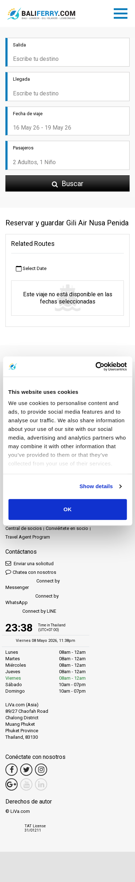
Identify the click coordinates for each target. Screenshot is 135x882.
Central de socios (23, 528)
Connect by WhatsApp (32, 599)
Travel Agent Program (27, 537)
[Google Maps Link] (11, 784)
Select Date (31, 269)
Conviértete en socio (67, 528)
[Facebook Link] (11, 770)
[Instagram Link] (41, 770)
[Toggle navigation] (122, 12)
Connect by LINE (30, 611)
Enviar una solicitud (29, 563)
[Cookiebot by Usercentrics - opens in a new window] (96, 366)
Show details (96, 486)
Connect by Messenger (32, 584)
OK (67, 509)
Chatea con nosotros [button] (30, 572)
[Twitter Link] (26, 770)
